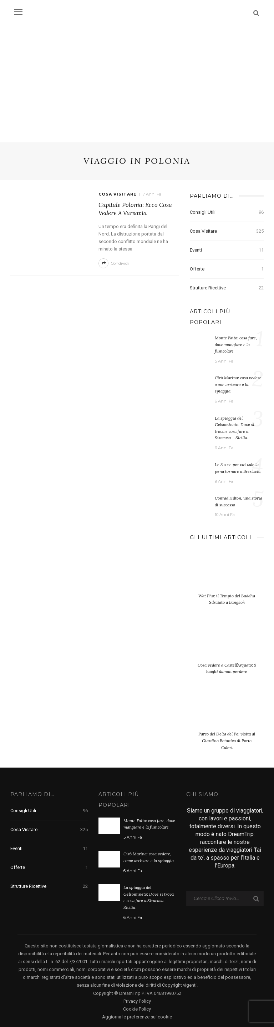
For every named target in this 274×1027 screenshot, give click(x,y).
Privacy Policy (137, 999)
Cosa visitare (117, 194)
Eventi (227, 250)
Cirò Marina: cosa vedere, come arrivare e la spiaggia (239, 384)
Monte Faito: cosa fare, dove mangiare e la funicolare (236, 344)
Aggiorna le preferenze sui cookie (137, 1015)
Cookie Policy (137, 1007)
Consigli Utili (227, 212)
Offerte (227, 269)
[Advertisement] (137, 82)
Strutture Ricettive (227, 288)
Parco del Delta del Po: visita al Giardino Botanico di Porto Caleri (226, 739)
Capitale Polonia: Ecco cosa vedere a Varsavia (135, 209)
